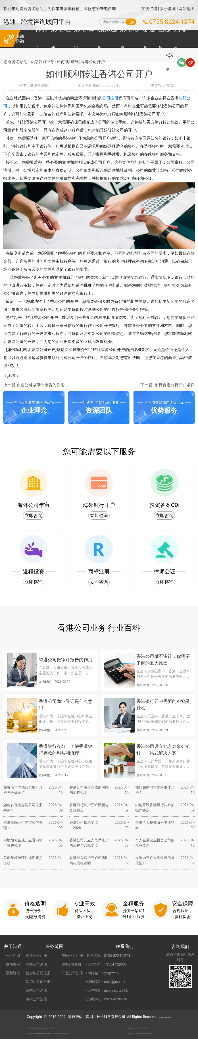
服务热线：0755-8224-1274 (108, 956)
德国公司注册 (36, 990)
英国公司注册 (72, 956)
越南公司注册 (36, 999)
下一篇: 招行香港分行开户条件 (167, 384)
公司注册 (116, 98)
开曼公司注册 (72, 973)
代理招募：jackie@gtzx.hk (107, 990)
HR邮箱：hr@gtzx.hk (102, 973)
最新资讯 (13, 973)
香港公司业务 (43, 62)
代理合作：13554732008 (106, 964)
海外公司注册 (61, 38)
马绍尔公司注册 (38, 982)
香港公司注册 (36, 956)
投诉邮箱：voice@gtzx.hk (106, 999)
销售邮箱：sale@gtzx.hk (105, 982)
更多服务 (164, 38)
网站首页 (42, 38)
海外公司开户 (130, 38)
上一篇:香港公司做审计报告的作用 (34, 384)
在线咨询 (149, 8)
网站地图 (187, 8)
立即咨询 (33, 515)
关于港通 (168, 8)
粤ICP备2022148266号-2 (165, 1017)
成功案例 (13, 964)
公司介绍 (13, 956)
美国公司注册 (36, 964)
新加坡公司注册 (38, 973)
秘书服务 (149, 38)
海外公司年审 (84, 38)
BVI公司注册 (71, 964)
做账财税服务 (107, 38)
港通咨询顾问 (15, 62)
